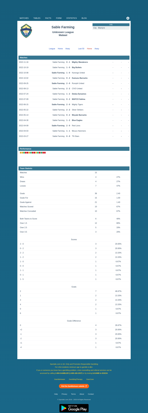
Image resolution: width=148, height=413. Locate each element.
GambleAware (59, 379)
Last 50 (81, 49)
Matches (24, 18)
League (52, 49)
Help (56, 394)
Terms (73, 394)
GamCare (90, 379)
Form (59, 18)
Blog (84, 18)
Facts (48, 18)
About (82, 394)
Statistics (71, 18)
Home (60, 49)
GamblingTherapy (75, 379)
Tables (36, 18)
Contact (91, 394)
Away (67, 49)
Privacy (64, 394)
